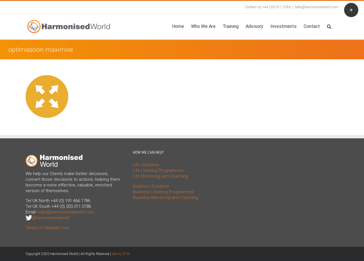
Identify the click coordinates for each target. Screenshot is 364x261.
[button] (329, 26)
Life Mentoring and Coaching (160, 176)
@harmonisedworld (50, 217)
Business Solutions (151, 186)
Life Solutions (146, 164)
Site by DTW (121, 254)
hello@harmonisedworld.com (316, 7)
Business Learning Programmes (163, 191)
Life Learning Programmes (158, 170)
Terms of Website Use (47, 227)
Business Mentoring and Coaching (165, 197)
